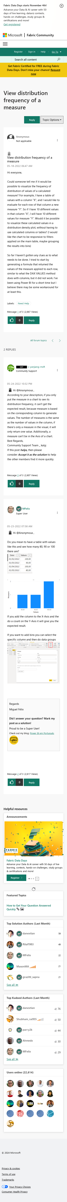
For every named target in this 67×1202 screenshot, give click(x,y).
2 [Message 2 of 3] (18, 773)
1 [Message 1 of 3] (18, 311)
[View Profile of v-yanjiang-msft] (36, 366)
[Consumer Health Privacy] (33, 1191)
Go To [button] (55, 51)
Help (43, 51)
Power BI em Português (42, 733)
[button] (32, 119)
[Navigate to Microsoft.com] (12, 35)
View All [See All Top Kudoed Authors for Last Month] (12, 1059)
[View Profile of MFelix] (26, 508)
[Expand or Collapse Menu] (5, 44)
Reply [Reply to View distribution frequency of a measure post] (32, 320)
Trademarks (8, 1179)
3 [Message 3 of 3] (18, 475)
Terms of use (8, 1174)
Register (18, 51)
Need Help (23, 303)
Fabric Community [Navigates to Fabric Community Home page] (40, 35)
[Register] (16, 878)
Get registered (12, 24)
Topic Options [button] (51, 119)
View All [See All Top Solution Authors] (12, 985)
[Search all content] (37, 59)
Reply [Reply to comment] (32, 483)
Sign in (31, 51)
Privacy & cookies (11, 1168)
